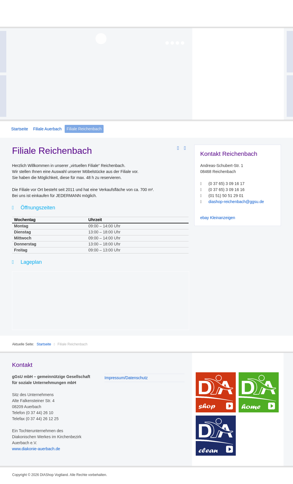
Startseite (19, 129)
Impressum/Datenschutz (126, 377)
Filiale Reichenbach (84, 129)
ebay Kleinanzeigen (217, 217)
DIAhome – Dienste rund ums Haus (259, 392)
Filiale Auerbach (47, 129)
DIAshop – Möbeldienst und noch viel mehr (216, 392)
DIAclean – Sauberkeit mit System (216, 436)
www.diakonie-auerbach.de (36, 448)
